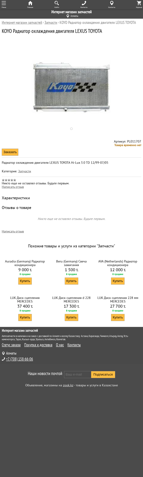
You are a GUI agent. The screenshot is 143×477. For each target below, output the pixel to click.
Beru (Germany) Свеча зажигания (71, 306)
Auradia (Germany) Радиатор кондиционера (25, 306)
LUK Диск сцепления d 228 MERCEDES (71, 386)
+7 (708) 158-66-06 (19, 445)
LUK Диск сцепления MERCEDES (25, 386)
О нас (60, 431)
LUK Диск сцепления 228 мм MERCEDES (117, 386)
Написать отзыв (13, 187)
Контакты (74, 431)
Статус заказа (11, 431)
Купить (25, 324)
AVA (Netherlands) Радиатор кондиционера (117, 306)
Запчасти (24, 171)
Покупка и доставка (38, 431)
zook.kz (68, 471)
